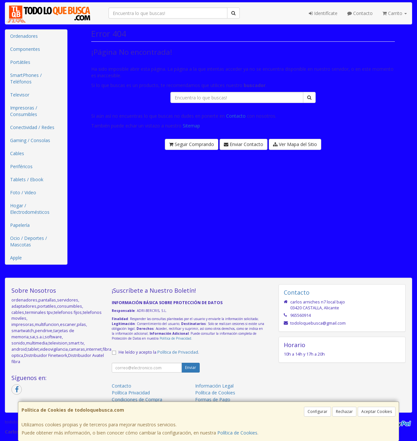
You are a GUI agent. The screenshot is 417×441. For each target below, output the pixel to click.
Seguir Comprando (191, 144)
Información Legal (214, 386)
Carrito (394, 13)
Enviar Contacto (243, 144)
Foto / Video (23, 192)
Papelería (20, 225)
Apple (16, 258)
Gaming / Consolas (30, 140)
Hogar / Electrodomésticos (30, 208)
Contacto (360, 13)
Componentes (25, 49)
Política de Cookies (237, 433)
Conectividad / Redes (32, 127)
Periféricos (21, 166)
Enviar (190, 367)
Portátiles (20, 62)
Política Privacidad (131, 393)
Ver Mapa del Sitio (295, 144)
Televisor (19, 95)
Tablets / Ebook (26, 179)
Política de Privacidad (175, 338)
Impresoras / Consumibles (23, 111)
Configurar (317, 411)
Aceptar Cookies (376, 411)
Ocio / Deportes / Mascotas (28, 241)
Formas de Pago (212, 399)
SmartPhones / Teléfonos (26, 78)
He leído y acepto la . (159, 352)
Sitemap (191, 126)
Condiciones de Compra (137, 399)
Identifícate (323, 13)
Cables (17, 153)
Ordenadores (24, 36)
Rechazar (344, 411)
